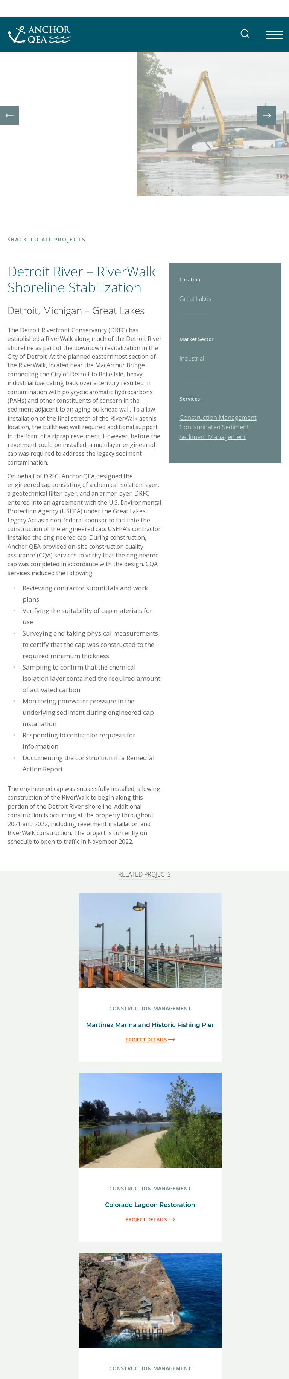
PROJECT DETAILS (150, 980)
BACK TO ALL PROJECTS (48, 179)
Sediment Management (212, 377)
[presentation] (9, 85)
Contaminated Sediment (214, 367)
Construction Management (218, 357)
